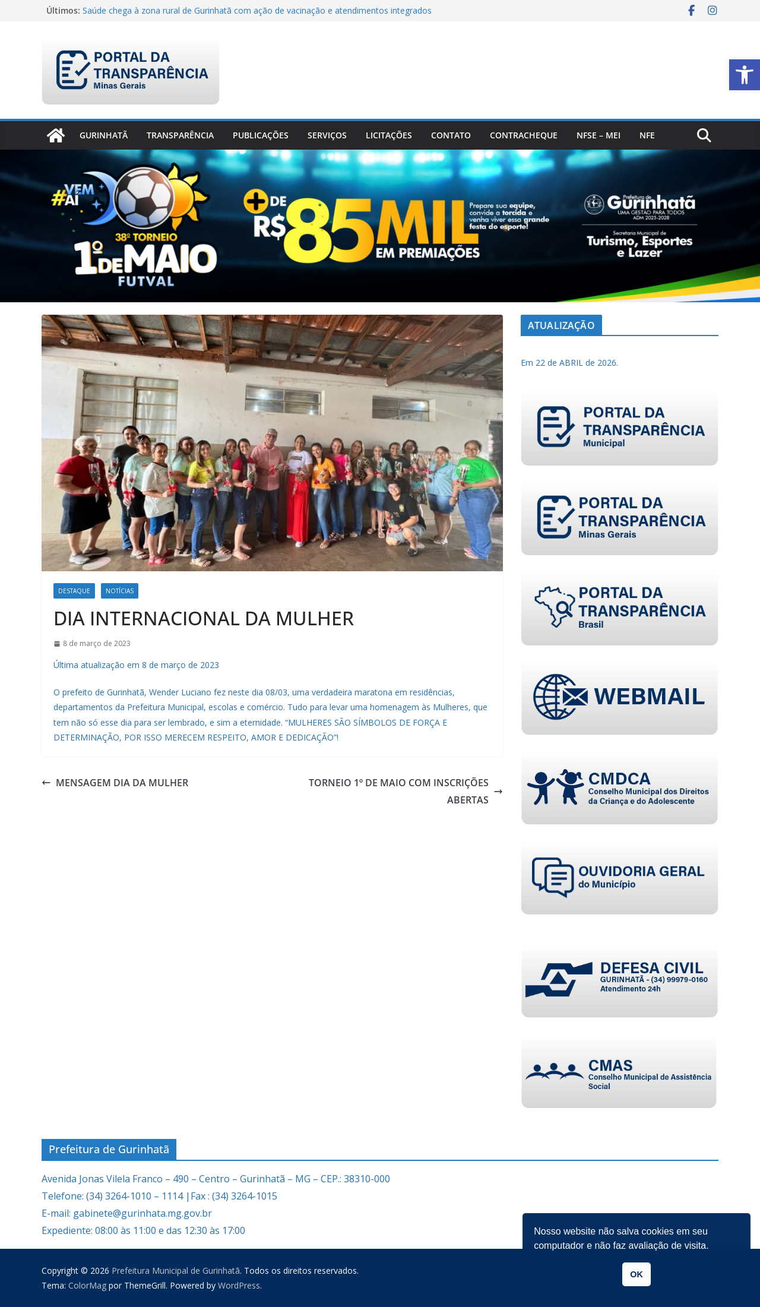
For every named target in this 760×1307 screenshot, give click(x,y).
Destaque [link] (74, 591)
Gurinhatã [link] (104, 135)
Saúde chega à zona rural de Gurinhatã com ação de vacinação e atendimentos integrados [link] (257, 10)
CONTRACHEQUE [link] (524, 135)
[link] (744, 74)
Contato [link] (451, 135)
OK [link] (636, 1274)
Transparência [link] (180, 135)
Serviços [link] (327, 135)
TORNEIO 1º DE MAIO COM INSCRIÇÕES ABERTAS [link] (406, 791)
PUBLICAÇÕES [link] (261, 135)
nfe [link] (647, 135)
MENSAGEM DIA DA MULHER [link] (115, 782)
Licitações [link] (389, 135)
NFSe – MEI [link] (598, 135)
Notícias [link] (120, 591)
